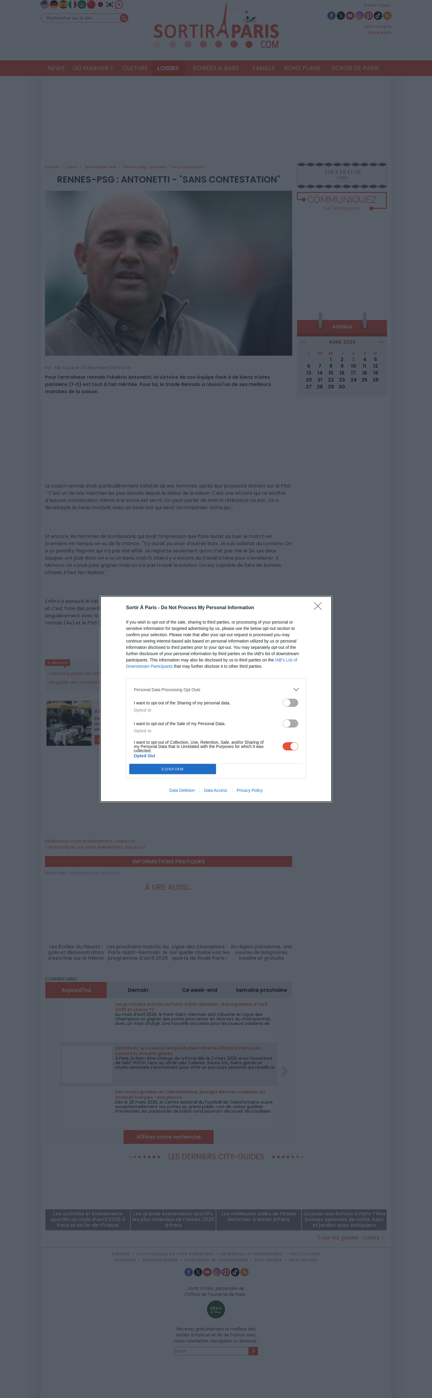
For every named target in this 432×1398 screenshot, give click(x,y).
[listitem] (216, 689)
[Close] (320, 608)
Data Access (215, 790)
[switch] (290, 703)
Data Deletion (182, 790)
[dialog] (216, 699)
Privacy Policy (250, 790)
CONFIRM (172, 769)
